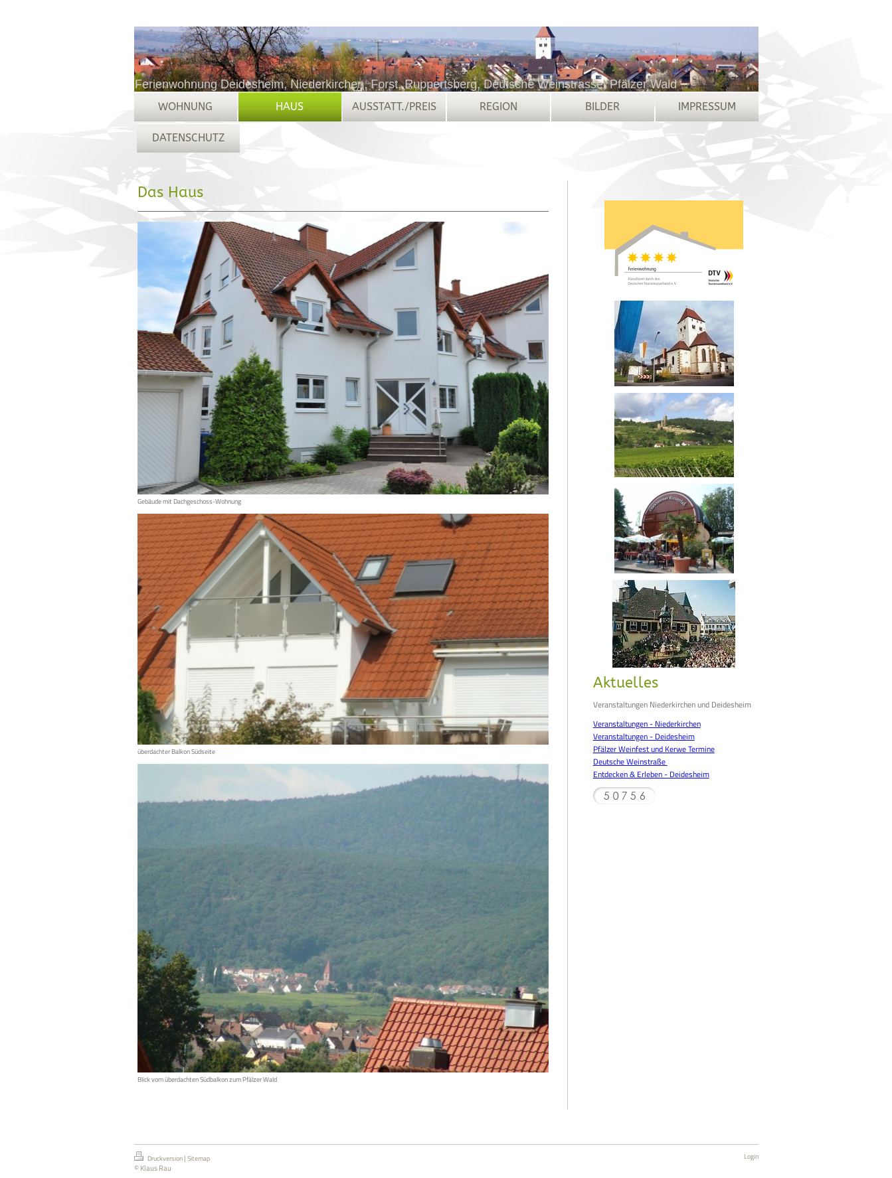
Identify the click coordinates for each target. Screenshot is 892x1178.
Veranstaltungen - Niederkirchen (647, 723)
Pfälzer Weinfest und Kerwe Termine (654, 749)
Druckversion (159, 1157)
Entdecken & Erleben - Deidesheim (651, 774)
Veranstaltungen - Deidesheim (644, 736)
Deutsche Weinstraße (630, 761)
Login (751, 1156)
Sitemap (198, 1158)
